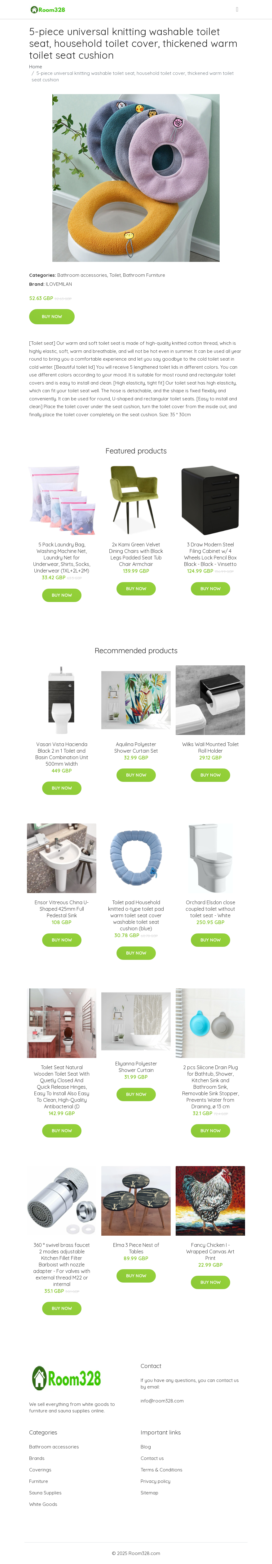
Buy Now (52, 316)
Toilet (115, 275)
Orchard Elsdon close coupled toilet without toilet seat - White (210, 909)
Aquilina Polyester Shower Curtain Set (136, 747)
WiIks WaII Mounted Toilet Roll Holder (210, 747)
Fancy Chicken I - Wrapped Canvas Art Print (210, 1251)
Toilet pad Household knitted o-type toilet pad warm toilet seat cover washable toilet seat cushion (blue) (136, 915)
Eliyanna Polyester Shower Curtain (136, 1066)
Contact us (152, 1458)
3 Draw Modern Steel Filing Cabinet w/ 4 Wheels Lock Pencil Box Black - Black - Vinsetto (210, 554)
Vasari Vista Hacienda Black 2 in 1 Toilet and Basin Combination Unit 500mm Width (61, 754)
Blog (146, 1447)
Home (35, 67)
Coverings (40, 1470)
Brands (37, 1458)
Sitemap (149, 1493)
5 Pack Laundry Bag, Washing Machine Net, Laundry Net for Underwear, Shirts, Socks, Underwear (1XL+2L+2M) (61, 557)
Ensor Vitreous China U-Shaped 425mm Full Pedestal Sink (62, 909)
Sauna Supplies (45, 1493)
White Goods (43, 1504)
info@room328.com (162, 1401)
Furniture (38, 1481)
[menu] (237, 9)
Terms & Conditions (161, 1470)
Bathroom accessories (82, 275)
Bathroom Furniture (144, 275)
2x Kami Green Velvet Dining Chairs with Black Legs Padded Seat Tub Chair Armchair (136, 554)
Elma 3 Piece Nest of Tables (136, 1248)
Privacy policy (155, 1481)
